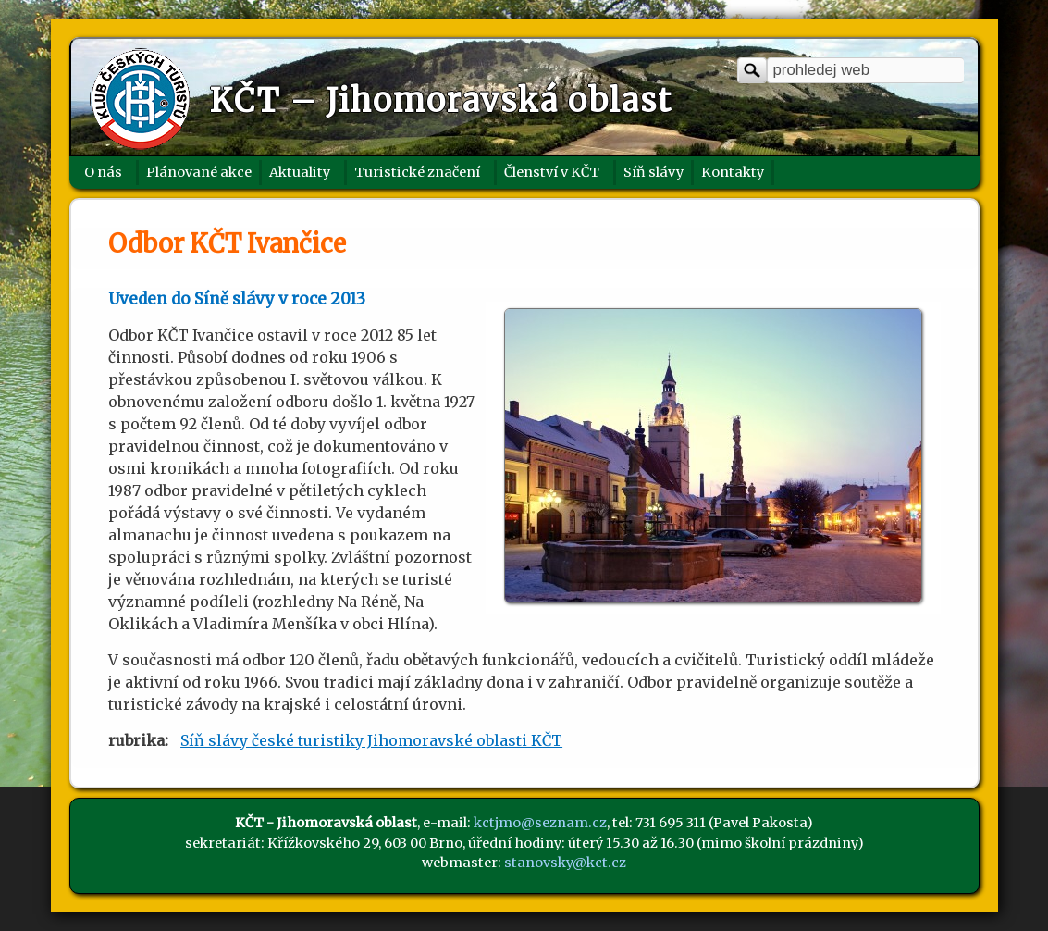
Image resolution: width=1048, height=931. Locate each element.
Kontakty (732, 172)
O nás (103, 172)
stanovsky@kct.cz (565, 862)
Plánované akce (199, 172)
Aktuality (299, 172)
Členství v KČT (551, 172)
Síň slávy (653, 172)
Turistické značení (417, 172)
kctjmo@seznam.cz (540, 822)
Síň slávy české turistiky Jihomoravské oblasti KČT (371, 740)
